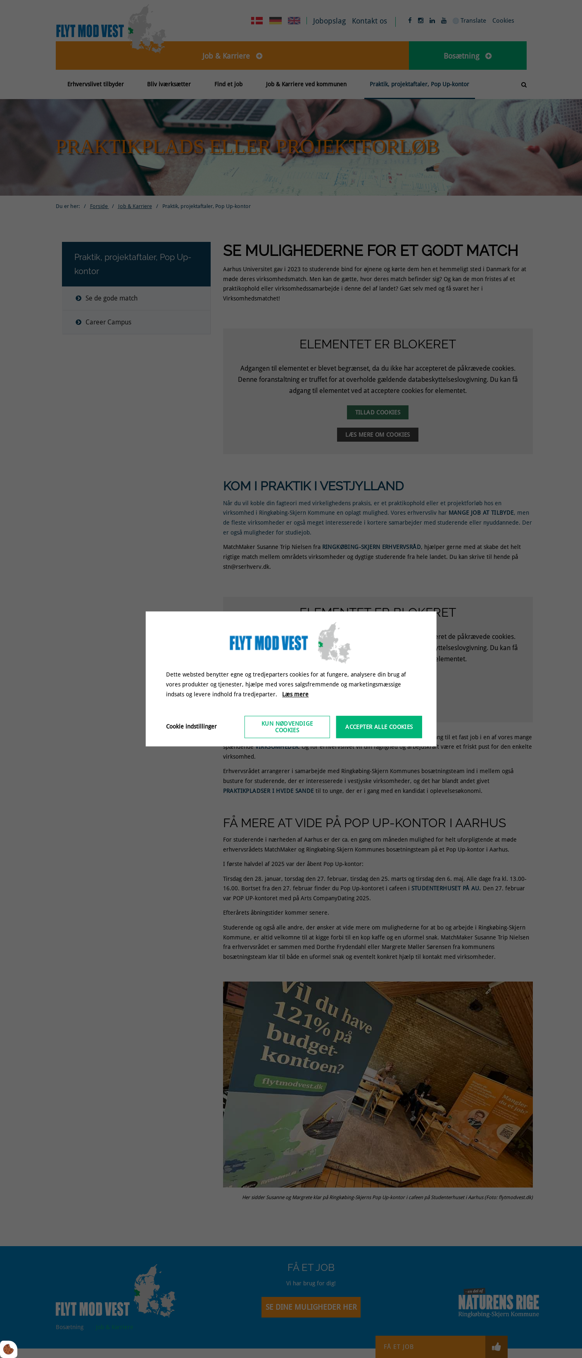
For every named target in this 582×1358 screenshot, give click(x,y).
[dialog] (291, 678)
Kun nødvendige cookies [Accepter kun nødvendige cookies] (287, 727)
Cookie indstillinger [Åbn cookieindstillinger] (191, 727)
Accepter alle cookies (379, 727)
